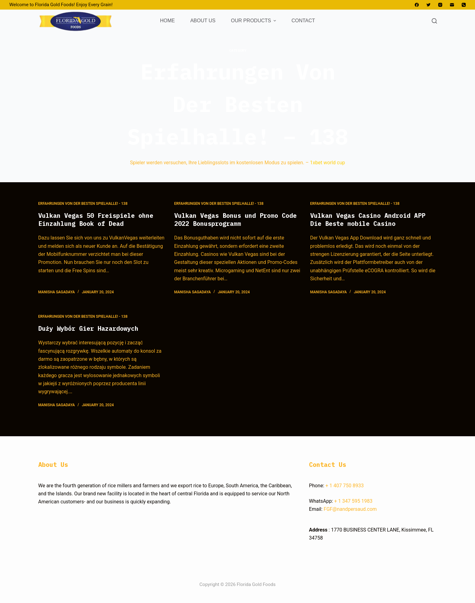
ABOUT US (203, 20)
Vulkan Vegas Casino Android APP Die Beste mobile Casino (367, 219)
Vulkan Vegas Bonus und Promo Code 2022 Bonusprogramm (235, 219)
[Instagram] (440, 5)
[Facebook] (417, 5)
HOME (167, 20)
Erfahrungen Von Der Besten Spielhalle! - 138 (83, 203)
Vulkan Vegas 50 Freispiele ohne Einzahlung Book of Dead (95, 219)
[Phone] (464, 5)
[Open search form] (434, 21)
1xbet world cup (327, 163)
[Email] (452, 5)
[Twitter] (428, 5)
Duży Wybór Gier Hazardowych (88, 328)
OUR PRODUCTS (254, 21)
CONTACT (303, 20)
